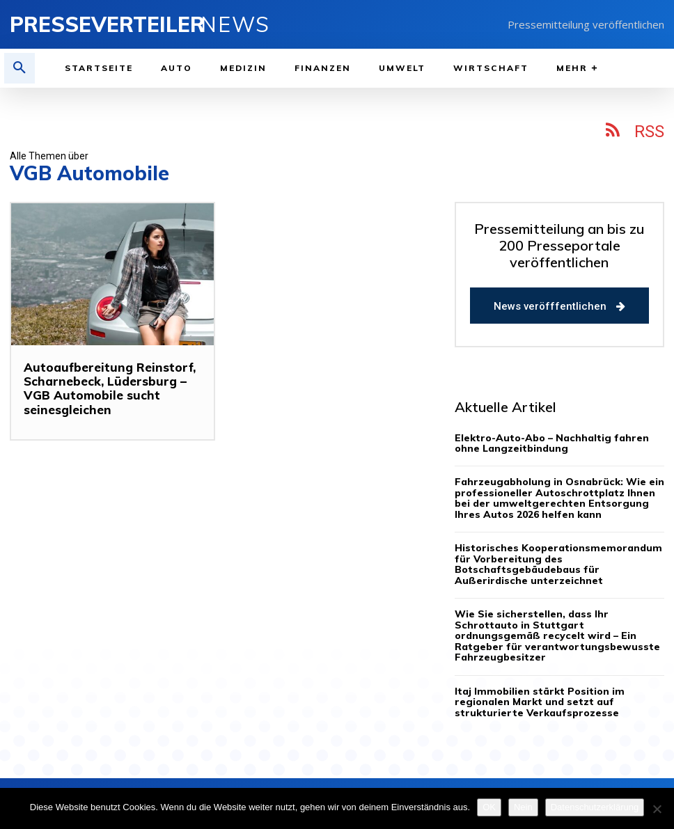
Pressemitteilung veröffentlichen (586, 24)
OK (489, 807)
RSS (649, 132)
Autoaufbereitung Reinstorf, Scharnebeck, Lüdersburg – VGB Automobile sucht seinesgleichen (103, 388)
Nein (523, 807)
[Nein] (657, 809)
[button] (19, 68)
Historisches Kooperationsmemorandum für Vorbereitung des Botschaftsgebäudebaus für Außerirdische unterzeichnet (557, 559)
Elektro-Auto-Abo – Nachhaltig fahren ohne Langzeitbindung (552, 443)
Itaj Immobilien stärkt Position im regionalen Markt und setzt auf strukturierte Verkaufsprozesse (552, 680)
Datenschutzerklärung (594, 807)
